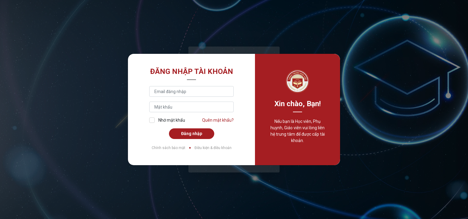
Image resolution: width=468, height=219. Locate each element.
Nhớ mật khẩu (167, 120)
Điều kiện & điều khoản (213, 148)
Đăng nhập (191, 133)
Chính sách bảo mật (168, 148)
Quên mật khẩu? (218, 120)
